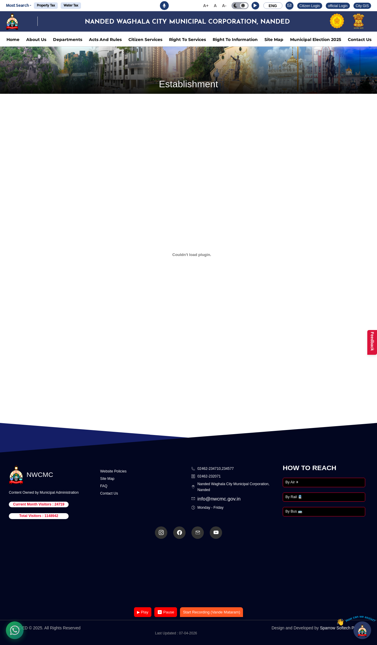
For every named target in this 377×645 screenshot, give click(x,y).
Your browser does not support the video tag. (188, 573)
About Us (36, 39)
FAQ (104, 486)
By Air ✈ (292, 482)
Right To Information (235, 39)
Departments (67, 39)
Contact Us (359, 39)
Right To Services (187, 39)
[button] (255, 5)
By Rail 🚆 (293, 497)
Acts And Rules (105, 39)
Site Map (273, 39)
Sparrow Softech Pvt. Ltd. (343, 628)
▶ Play (142, 612)
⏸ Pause (165, 612)
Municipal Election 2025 (315, 39)
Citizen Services (145, 39)
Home (12, 39)
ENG (273, 6)
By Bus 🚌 (293, 511)
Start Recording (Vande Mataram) (211, 612)
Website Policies (113, 471)
